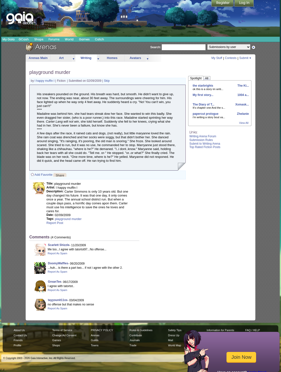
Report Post (54, 223)
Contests (231, 58)
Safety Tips (175, 330)
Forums (53, 39)
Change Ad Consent (64, 335)
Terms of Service (62, 330)
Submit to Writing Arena (204, 143)
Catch (99, 39)
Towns (94, 345)
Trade (133, 345)
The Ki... (243, 85)
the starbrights (203, 85)
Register (222, 3)
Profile (17, 345)
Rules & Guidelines (141, 330)
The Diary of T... (204, 104)
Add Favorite (43, 174)
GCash (24, 39)
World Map (174, 345)
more (73, 58)
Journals (135, 340)
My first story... (203, 95)
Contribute (136, 335)
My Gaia (8, 39)
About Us (19, 330)
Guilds (94, 340)
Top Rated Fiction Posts (204, 147)
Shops (38, 39)
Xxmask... (242, 104)
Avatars (135, 58)
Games (84, 39)
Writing (86, 58)
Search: (155, 47)
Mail (170, 340)
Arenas (95, 335)
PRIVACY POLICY (102, 330)
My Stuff (216, 58)
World (69, 39)
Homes (112, 58)
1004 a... (243, 95)
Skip (106, 80)
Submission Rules (201, 140)
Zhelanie (242, 114)
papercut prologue (205, 114)
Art (61, 58)
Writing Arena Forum (202, 136)
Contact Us (20, 335)
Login (244, 3)
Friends (18, 340)
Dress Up (173, 335)
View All (244, 122)
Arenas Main (38, 58)
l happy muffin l (45, 80)
